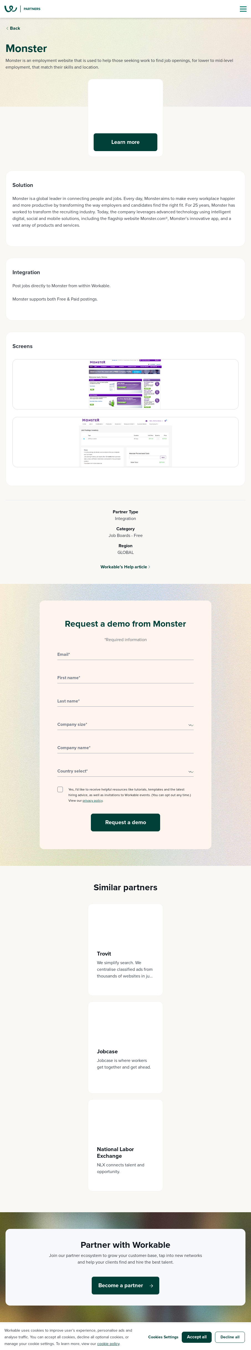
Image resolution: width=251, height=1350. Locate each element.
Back (15, 28)
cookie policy (108, 1343)
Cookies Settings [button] (163, 1337)
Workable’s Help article (124, 567)
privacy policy (93, 800)
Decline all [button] (230, 1337)
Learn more (125, 142)
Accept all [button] (197, 1337)
